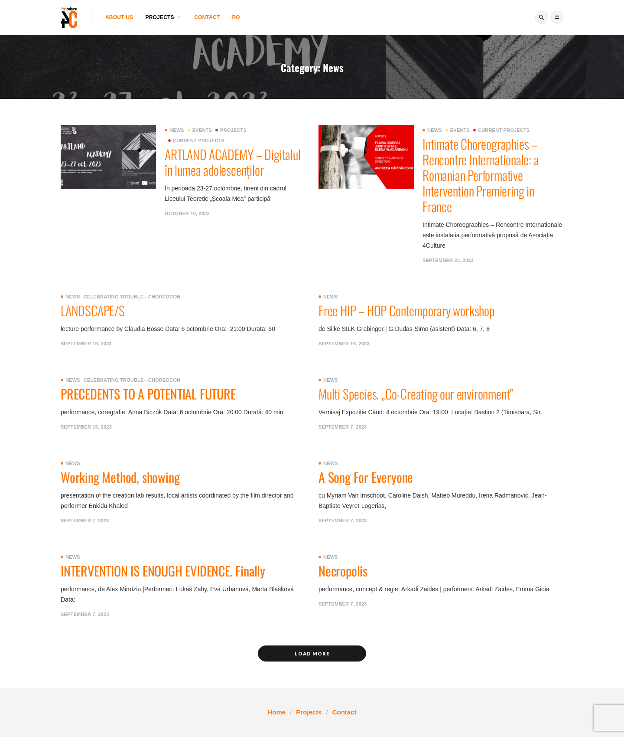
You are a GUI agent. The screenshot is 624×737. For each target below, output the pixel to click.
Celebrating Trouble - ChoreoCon (132, 296)
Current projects (196, 140)
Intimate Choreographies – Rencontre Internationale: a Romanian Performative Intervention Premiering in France (480, 175)
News (174, 130)
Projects (231, 130)
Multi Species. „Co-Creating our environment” (415, 393)
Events (200, 130)
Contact (207, 17)
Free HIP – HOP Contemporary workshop (406, 310)
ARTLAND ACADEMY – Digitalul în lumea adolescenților (234, 162)
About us (119, 17)
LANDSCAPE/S (93, 310)
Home (276, 712)
